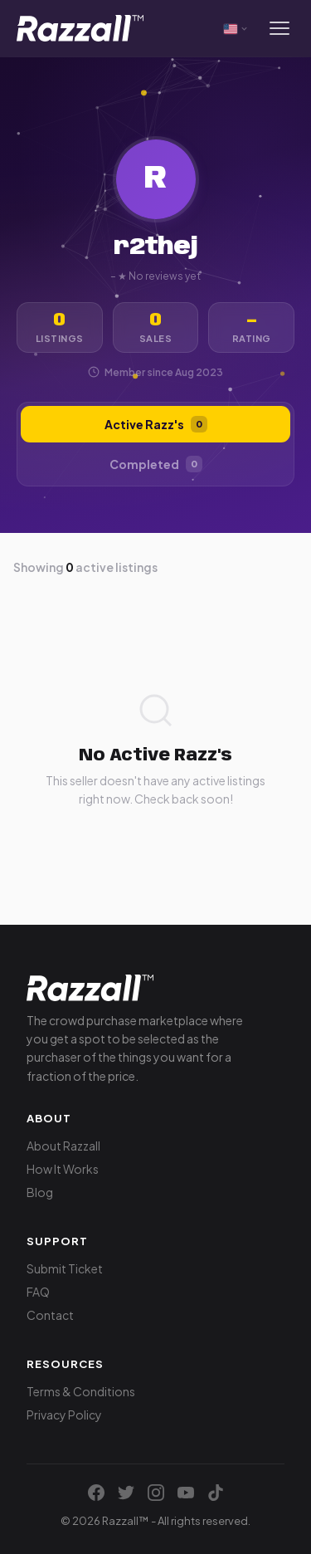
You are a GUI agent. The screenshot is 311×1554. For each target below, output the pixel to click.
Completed (155, 464)
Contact (50, 1314)
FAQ (38, 1291)
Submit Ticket (65, 1268)
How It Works (63, 1168)
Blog (40, 1192)
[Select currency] (236, 28)
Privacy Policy (64, 1414)
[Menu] (279, 28)
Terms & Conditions (81, 1391)
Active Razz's (155, 424)
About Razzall (63, 1145)
